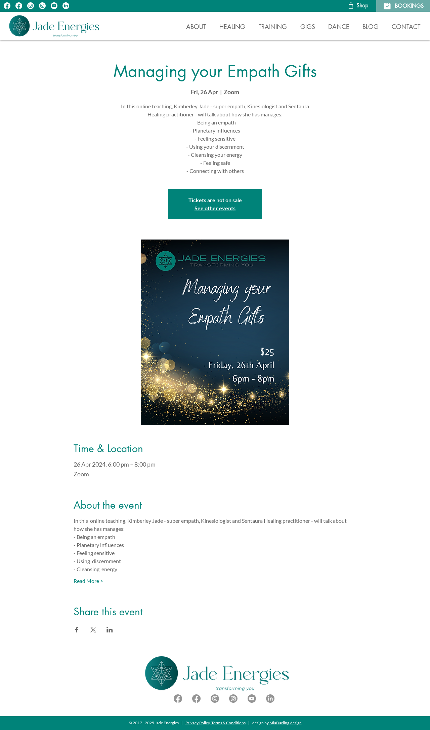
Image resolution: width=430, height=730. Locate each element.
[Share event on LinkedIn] (109, 629)
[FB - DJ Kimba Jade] (18, 5)
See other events (215, 208)
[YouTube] (54, 5)
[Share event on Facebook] (77, 629)
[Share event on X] (93, 629)
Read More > (88, 581)
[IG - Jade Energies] (30, 5)
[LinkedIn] (65, 5)
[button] (232, 24)
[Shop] (357, 5)
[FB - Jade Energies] (7, 5)
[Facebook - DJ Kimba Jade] (178, 698)
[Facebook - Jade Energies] (196, 698)
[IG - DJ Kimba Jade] (42, 5)
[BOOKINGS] (403, 6)
